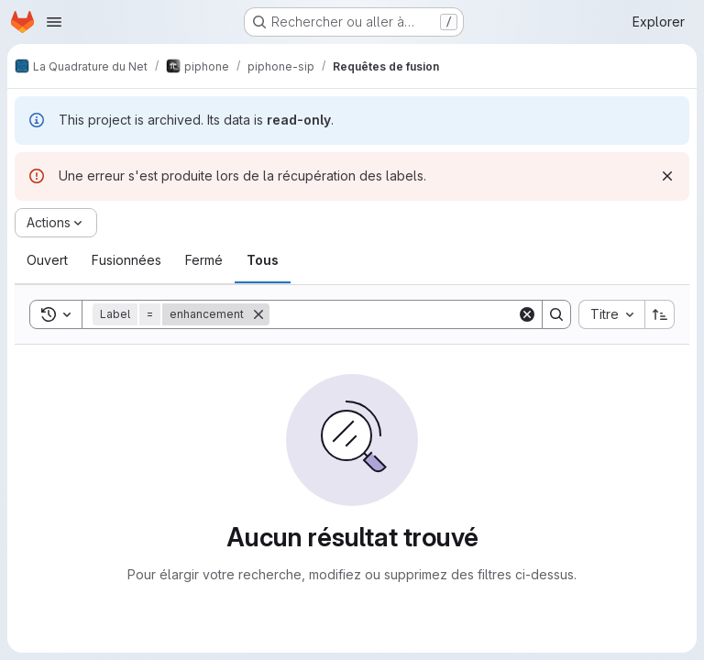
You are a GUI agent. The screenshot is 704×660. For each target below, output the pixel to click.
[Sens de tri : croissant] (660, 314)
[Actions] (56, 222)
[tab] (47, 260)
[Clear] (527, 314)
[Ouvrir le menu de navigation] (54, 22)
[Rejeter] (667, 176)
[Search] (393, 314)
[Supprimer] (259, 314)
